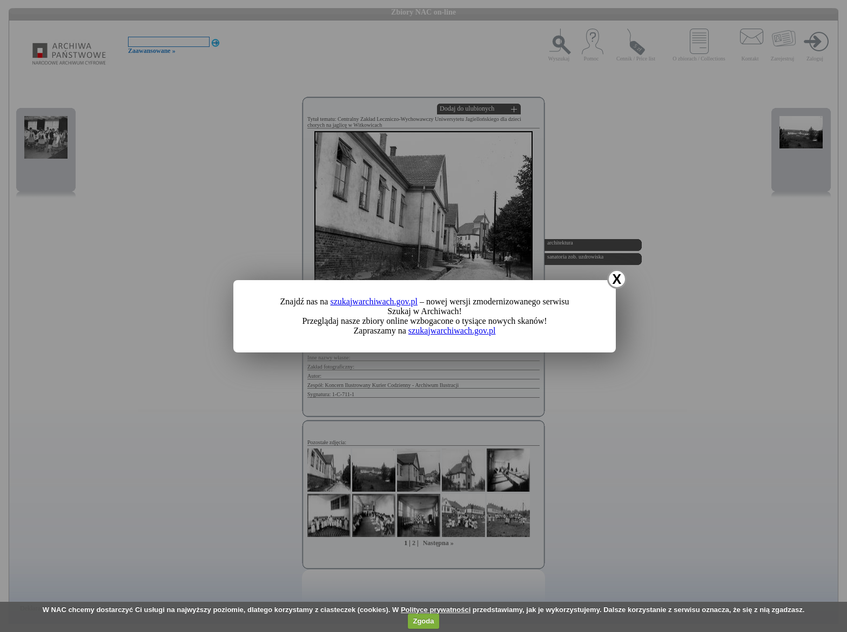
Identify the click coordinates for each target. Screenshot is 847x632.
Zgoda (423, 621)
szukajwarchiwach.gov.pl (374, 301)
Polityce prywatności (435, 610)
